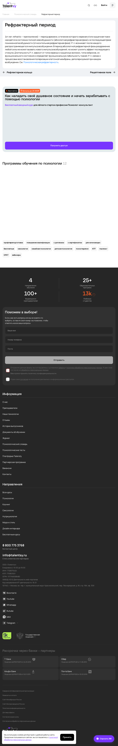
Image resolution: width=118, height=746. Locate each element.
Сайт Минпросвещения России (14, 704)
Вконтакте (9, 593)
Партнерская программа (14, 462)
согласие (24, 379)
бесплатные (9, 248)
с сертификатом (75, 242)
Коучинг (6, 504)
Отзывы (6, 420)
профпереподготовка (13, 242)
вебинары (16, 255)
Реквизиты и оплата (10, 695)
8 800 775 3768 (13, 545)
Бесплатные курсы (11, 534)
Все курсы (7, 492)
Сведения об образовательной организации (18, 691)
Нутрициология (10, 516)
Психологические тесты (14, 450)
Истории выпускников (13, 426)
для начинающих (93, 242)
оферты (62, 367)
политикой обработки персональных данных (31, 738)
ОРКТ (6, 255)
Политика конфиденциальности (14, 708)
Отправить (59, 360)
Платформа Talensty (12, 456)
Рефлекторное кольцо (19, 72)
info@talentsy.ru (15, 555)
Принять (67, 737)
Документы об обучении (14, 432)
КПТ (94, 248)
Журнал (6, 438)
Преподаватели (10, 408)
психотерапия (82, 248)
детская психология (63, 248)
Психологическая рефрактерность (40, 62)
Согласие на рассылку (11, 717)
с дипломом (59, 242)
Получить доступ (59, 145)
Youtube (8, 599)
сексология (23, 248)
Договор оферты (8, 712)
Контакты (7, 474)
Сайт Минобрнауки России (12, 700)
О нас (5, 402)
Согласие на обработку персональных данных (19, 721)
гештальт (103, 248)
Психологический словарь (25, 14)
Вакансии (7, 468)
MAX (7, 617)
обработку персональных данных (34, 370)
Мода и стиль (9, 522)
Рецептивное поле (100, 72)
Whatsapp (9, 605)
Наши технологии (11, 414)
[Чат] (104, 738)
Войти (104, 5)
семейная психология (41, 248)
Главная (6, 14)
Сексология (8, 510)
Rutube (8, 611)
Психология (8, 498)
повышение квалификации (38, 242)
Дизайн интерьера (11, 528)
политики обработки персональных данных (84, 367)
